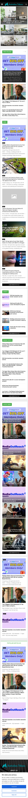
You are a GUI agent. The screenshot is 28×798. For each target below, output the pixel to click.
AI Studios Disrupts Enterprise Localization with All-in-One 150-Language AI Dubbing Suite (11, 272)
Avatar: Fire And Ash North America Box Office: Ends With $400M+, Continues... (12, 110)
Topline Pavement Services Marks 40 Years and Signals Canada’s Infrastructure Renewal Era (12, 210)
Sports (5, 292)
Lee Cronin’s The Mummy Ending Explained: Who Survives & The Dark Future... (14, 531)
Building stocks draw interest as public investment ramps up (18, 319)
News (4, 122)
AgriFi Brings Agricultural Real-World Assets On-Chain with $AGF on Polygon (13, 242)
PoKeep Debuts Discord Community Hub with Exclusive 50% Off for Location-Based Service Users (13, 73)
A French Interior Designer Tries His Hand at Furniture (21, 43)
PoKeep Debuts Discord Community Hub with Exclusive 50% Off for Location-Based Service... (13, 577)
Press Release (7, 52)
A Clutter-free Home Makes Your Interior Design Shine (7, 43)
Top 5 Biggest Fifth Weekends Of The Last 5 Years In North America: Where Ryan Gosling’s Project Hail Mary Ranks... (13, 352)
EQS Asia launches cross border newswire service (12, 106)
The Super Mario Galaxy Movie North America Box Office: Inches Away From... (13, 114)
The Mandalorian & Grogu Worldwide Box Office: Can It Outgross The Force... (14, 547)
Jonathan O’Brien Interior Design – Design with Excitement (14, 22)
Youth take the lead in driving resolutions (17, 327)
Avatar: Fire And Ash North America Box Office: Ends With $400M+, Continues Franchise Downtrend (12, 365)
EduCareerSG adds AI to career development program (17, 303)
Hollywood (5, 588)
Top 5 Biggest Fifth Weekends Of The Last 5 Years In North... (13, 101)
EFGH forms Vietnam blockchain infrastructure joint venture (16, 312)
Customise (14, 790)
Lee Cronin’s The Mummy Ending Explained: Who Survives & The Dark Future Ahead (13, 392)
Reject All (14, 794)
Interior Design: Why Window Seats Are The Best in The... (7, 32)
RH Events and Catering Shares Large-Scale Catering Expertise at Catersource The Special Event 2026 (13, 179)
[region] (14, 785)
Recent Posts (7, 340)
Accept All (14, 786)
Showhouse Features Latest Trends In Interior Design (21, 32)
